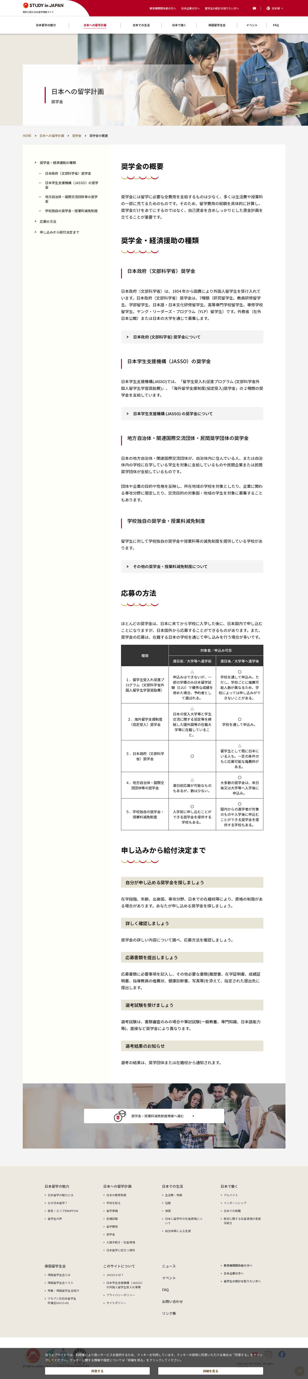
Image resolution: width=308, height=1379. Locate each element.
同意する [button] (97, 1369)
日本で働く (229, 1186)
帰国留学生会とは (59, 1275)
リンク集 (169, 1313)
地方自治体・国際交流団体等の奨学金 (71, 199)
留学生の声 (55, 1219)
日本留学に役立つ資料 (120, 1250)
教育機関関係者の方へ (163, 8)
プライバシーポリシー (120, 1295)
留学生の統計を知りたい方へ (222, 8)
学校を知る (113, 1203)
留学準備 (112, 1211)
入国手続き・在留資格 (120, 1242)
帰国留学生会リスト (61, 1283)
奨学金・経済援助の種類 (58, 162)
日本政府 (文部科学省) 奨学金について (167, 337)
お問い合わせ (172, 1301)
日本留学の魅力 (57, 1186)
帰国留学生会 (55, 1266)
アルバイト (231, 1195)
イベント (169, 1277)
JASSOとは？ (115, 1275)
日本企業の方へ (190, 8)
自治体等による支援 (178, 1231)
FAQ (165, 1289)
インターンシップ (235, 1203)
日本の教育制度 (116, 1195)
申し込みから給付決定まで (59, 232)
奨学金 (110, 1234)
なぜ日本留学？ (58, 1203)
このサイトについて (119, 1266)
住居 (168, 1203)
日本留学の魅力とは (61, 1195)
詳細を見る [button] (210, 1369)
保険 (168, 1211)
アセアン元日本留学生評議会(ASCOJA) (62, 1300)
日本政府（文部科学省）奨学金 (68, 173)
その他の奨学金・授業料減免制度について (170, 566)
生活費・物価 (173, 1195)
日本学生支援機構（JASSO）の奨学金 (71, 185)
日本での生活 (172, 1186)
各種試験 (112, 1219)
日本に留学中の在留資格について (183, 1221)
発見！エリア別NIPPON (63, 1211)
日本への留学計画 (117, 1186)
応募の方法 (48, 221)
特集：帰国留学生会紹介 (63, 1290)
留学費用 (112, 1226)
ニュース (169, 1266)
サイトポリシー (116, 1303)
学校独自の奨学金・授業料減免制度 (71, 210)
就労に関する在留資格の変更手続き (242, 1221)
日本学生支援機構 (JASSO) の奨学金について (173, 413)
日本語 (276, 8)
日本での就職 (232, 1211)
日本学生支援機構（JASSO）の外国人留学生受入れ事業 (125, 1285)
